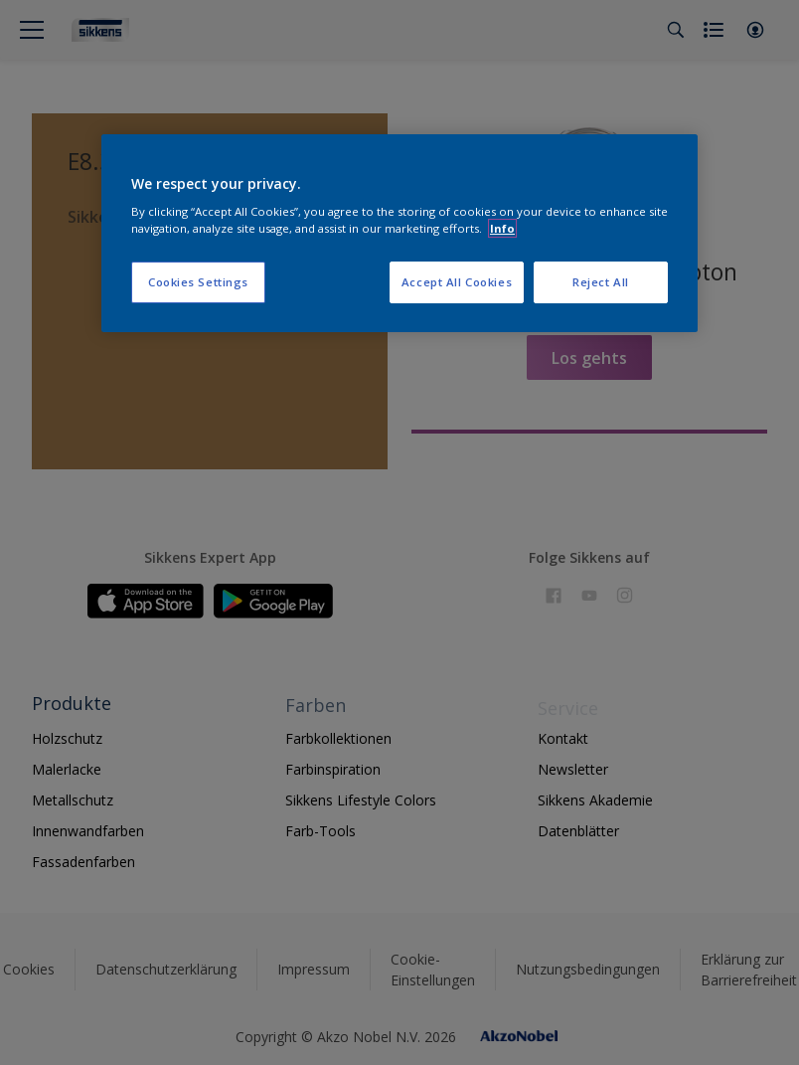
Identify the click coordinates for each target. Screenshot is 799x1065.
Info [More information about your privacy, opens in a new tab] (502, 228)
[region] (399, 233)
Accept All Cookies (456, 281)
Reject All (600, 281)
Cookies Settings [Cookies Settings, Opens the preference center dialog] (198, 281)
